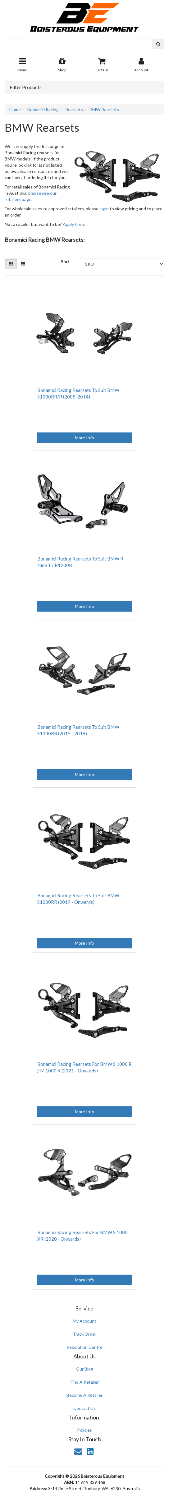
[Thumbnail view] (11, 264)
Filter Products (26, 87)
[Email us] (78, 1451)
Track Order (84, 1334)
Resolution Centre (84, 1347)
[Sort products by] (122, 264)
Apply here (73, 224)
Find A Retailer (85, 1382)
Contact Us (84, 1408)
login (104, 208)
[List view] (23, 264)
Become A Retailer (84, 1395)
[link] (90, 1451)
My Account (84, 1321)
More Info (84, 437)
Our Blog (84, 1369)
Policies (84, 1430)
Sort (65, 261)
